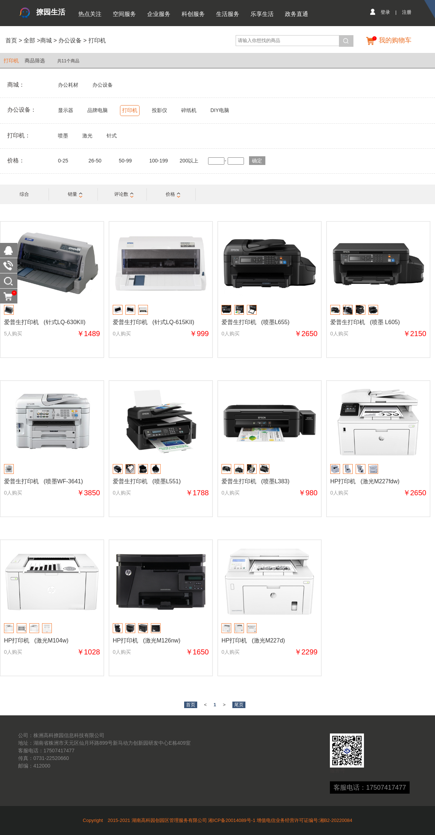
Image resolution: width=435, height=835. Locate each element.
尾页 (239, 704)
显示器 (65, 110)
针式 (112, 136)
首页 (11, 40)
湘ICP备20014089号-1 (231, 820)
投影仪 (159, 110)
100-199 (158, 161)
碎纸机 (188, 110)
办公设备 (70, 40)
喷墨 (63, 136)
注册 (406, 12)
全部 (28, 40)
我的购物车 (395, 40)
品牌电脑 (97, 110)
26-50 (95, 161)
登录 (385, 12)
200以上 (189, 161)
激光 (87, 136)
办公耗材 (68, 85)
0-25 (63, 161)
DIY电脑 (219, 110)
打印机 (97, 40)
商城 (46, 40)
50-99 (125, 161)
